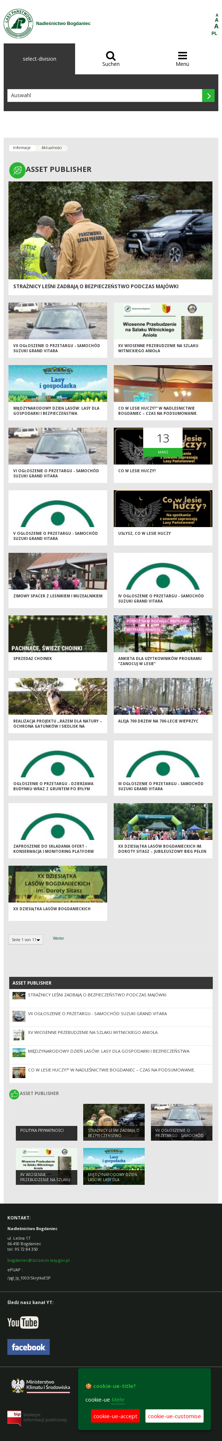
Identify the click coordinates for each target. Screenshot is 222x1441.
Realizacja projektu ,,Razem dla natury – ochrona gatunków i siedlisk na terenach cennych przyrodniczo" (57, 726)
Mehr (118, 1399)
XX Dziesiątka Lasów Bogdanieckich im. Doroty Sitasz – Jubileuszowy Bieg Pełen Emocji (162, 851)
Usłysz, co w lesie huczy (144, 533)
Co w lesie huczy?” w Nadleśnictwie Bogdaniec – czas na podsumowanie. (158, 411)
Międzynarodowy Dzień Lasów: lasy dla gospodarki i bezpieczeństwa (56, 411)
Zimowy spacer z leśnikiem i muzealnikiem (57, 595)
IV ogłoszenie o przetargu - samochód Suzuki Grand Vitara (161, 598)
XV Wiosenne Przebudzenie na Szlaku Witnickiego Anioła (158, 348)
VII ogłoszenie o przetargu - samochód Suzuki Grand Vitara (56, 348)
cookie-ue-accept (115, 1416)
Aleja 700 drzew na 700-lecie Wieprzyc (158, 721)
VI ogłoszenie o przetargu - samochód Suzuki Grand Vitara (56, 473)
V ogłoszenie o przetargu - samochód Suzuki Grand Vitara (55, 536)
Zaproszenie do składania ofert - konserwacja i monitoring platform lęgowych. (53, 851)
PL (215, 33)
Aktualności (52, 147)
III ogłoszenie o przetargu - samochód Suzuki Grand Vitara (161, 786)
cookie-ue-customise (174, 1416)
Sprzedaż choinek (32, 658)
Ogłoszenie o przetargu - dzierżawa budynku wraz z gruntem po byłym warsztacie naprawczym (53, 789)
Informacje (22, 147)
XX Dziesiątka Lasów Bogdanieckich (52, 908)
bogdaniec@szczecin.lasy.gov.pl (38, 1260)
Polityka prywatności (42, 1130)
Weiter (58, 938)
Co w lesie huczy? (137, 470)
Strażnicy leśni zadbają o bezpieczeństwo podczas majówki (96, 286)
